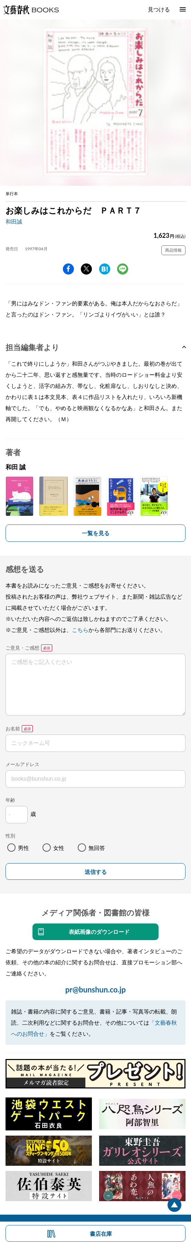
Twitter (86, 269)
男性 (23, 847)
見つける (159, 9)
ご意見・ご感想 (22, 648)
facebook (68, 269)
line (122, 269)
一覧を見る (95, 533)
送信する (96, 872)
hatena (104, 269)
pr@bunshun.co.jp (95, 989)
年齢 (10, 800)
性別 (10, 836)
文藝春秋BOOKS (31, 9)
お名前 (13, 728)
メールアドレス (22, 764)
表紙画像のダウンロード (99, 931)
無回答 (96, 847)
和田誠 (14, 221)
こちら (80, 629)
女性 (58, 847)
